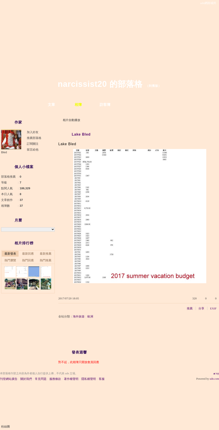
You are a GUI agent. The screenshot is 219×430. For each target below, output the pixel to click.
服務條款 (55, 379)
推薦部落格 (34, 138)
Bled (4, 152)
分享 (201, 308)
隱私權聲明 (88, 379)
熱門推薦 (45, 260)
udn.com (214, 378)
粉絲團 (5, 426)
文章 (51, 104)
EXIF (213, 308)
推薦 (190, 308)
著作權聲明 (71, 379)
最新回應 (28, 253)
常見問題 (40, 379)
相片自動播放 (71, 120)
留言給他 (32, 149)
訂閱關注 (32, 143)
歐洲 (90, 316)
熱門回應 (28, 260)
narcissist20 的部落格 (100, 84)
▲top (216, 373)
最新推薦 (45, 253)
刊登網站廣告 (8, 379)
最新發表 (10, 253)
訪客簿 (105, 104)
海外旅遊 (78, 316)
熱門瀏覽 (10, 260)
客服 (102, 379)
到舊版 (153, 85)
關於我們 (26, 379)
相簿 (78, 104)
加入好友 (32, 132)
